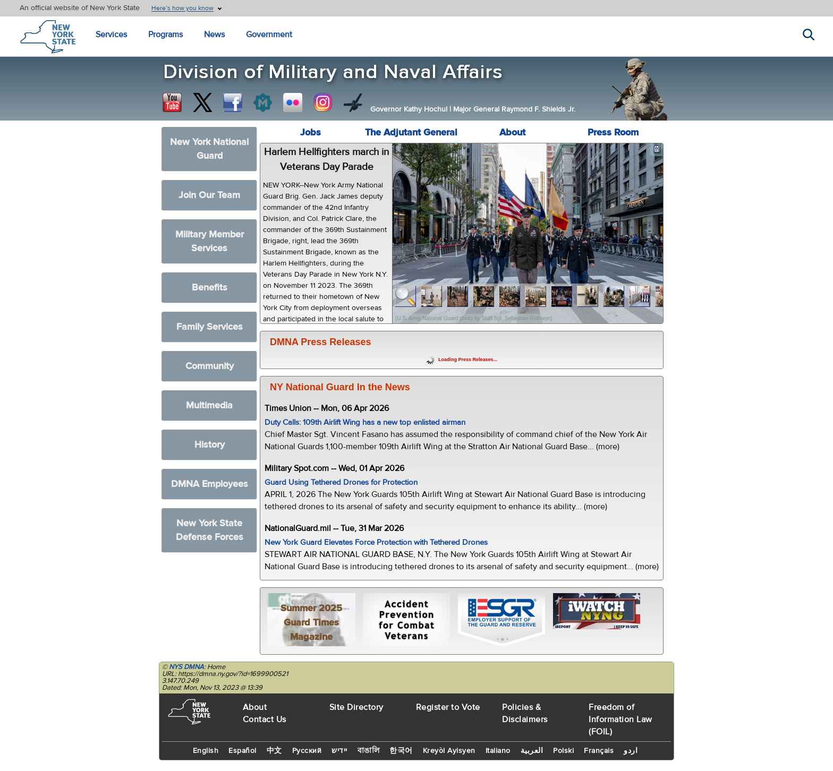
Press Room (613, 132)
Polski (563, 751)
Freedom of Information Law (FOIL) (620, 719)
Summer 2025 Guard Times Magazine (311, 622)
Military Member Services (209, 241)
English (206, 751)
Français (599, 751)
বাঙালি (369, 751)
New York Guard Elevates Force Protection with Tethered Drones (376, 542)
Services (111, 34)
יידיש (339, 751)
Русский (307, 751)
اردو (631, 751)
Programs (165, 34)
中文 (274, 751)
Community (209, 366)
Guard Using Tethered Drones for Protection (341, 482)
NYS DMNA (186, 667)
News (214, 34)
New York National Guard (209, 149)
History (209, 445)
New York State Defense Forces (209, 530)
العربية (532, 751)
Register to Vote (448, 707)
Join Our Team (209, 195)
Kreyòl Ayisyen (449, 751)
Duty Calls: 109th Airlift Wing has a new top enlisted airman (365, 422)
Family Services (209, 327)
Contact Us (264, 719)
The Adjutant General (411, 132)
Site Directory (356, 707)
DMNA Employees (209, 484)
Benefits (209, 287)
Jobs (310, 132)
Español (242, 751)
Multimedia (209, 405)
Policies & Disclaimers (525, 713)
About (512, 132)
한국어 (401, 751)
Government (269, 34)
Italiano (498, 751)
